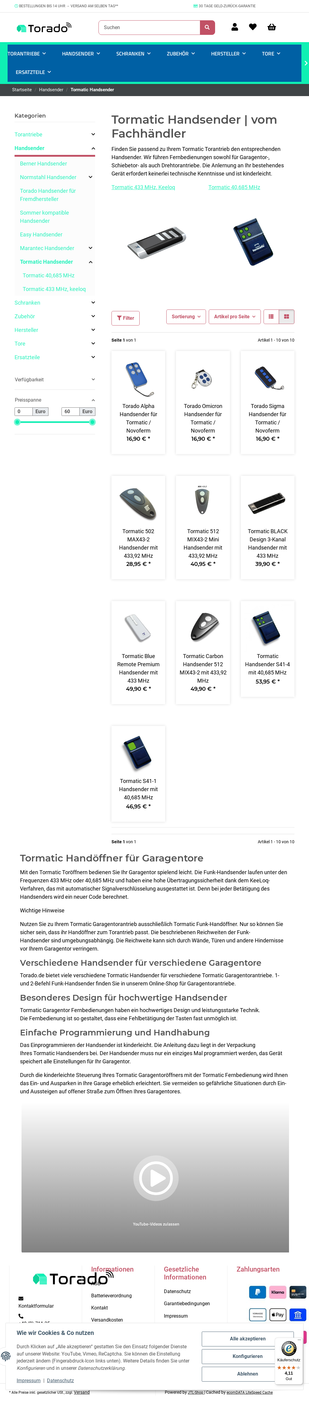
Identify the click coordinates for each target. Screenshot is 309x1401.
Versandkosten (107, 1320)
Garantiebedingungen (187, 1303)
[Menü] (299, 1341)
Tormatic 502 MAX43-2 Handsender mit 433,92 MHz (138, 543)
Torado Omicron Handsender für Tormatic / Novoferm (203, 418)
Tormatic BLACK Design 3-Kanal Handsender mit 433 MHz (267, 543)
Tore (20, 343)
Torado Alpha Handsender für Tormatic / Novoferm (138, 418)
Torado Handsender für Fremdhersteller (48, 195)
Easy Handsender (41, 234)
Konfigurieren (248, 1356)
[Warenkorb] (274, 27)
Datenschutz (60, 1380)
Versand (82, 1392)
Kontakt (99, 1308)
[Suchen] (149, 27)
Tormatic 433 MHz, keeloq (54, 289)
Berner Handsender (43, 163)
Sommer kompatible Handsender (44, 216)
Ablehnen (247, 1374)
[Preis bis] (70, 411)
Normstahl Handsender (48, 177)
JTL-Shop (196, 1392)
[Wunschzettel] (253, 27)
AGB (96, 1283)
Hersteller (26, 330)
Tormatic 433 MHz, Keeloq (143, 187)
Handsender (30, 148)
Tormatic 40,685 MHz (234, 187)
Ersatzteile (27, 357)
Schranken (27, 302)
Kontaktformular (36, 1306)
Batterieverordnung (111, 1296)
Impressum (29, 1380)
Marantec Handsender (47, 248)
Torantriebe (28, 134)
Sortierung (183, 316)
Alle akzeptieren (248, 1339)
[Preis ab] (24, 411)
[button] (235, 27)
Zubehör (25, 316)
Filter (125, 318)
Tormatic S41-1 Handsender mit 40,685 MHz (138, 789)
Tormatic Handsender (46, 262)
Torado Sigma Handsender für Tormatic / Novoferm (267, 418)
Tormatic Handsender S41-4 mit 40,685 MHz (267, 664)
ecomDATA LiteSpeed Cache (250, 1392)
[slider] (17, 422)
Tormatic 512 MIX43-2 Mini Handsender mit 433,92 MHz (203, 543)
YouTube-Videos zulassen (156, 1224)
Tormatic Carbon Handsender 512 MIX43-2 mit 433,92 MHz (203, 668)
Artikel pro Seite (232, 316)
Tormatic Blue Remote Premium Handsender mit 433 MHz (138, 668)
